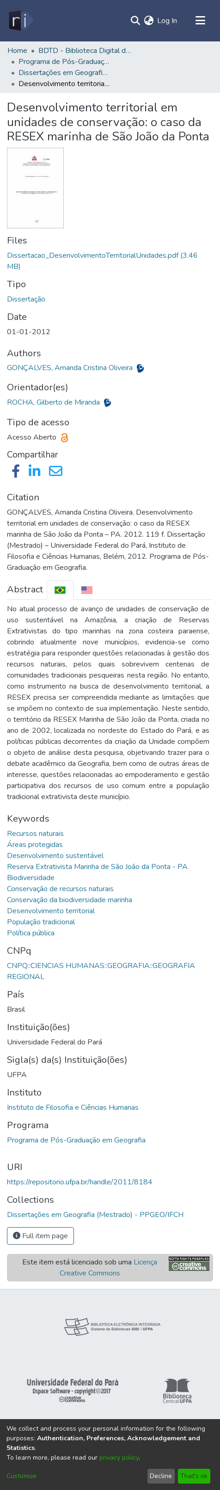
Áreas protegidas (35, 845)
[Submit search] (135, 20)
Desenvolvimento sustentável (55, 856)
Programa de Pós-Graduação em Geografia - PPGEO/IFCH (64, 62)
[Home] (20, 20)
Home (17, 51)
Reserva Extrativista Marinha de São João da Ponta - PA (97, 867)
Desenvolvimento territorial (51, 911)
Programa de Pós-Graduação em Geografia (76, 1140)
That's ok (194, 1476)
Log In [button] (167, 21)
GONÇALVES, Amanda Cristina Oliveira (70, 368)
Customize (21, 1476)
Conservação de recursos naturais (60, 889)
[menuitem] (148, 20)
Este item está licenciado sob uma (89, 1267)
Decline (161, 1476)
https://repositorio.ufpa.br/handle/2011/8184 (80, 1182)
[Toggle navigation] (200, 20)
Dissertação (26, 299)
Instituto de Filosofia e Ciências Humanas (73, 1107)
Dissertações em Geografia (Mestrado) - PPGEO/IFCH (64, 73)
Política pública (31, 933)
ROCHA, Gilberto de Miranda (54, 402)
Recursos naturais (35, 834)
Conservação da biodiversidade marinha (69, 900)
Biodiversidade (31, 878)
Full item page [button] (40, 1236)
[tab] (60, 590)
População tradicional (41, 922)
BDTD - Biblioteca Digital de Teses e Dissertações (84, 51)
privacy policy (119, 1457)
